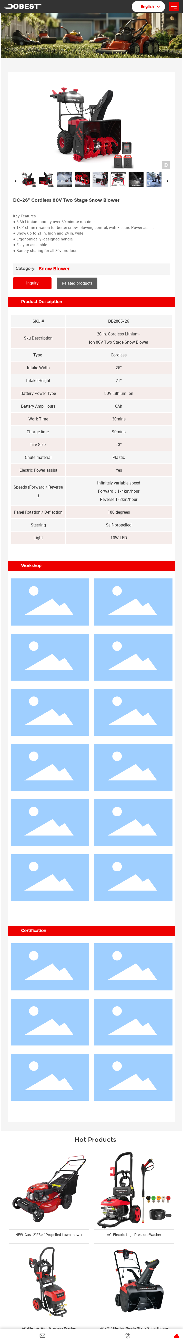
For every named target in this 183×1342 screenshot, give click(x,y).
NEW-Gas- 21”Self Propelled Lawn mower (49, 1234)
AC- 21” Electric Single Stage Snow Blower (134, 1328)
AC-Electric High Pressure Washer (134, 1234)
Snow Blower (54, 269)
